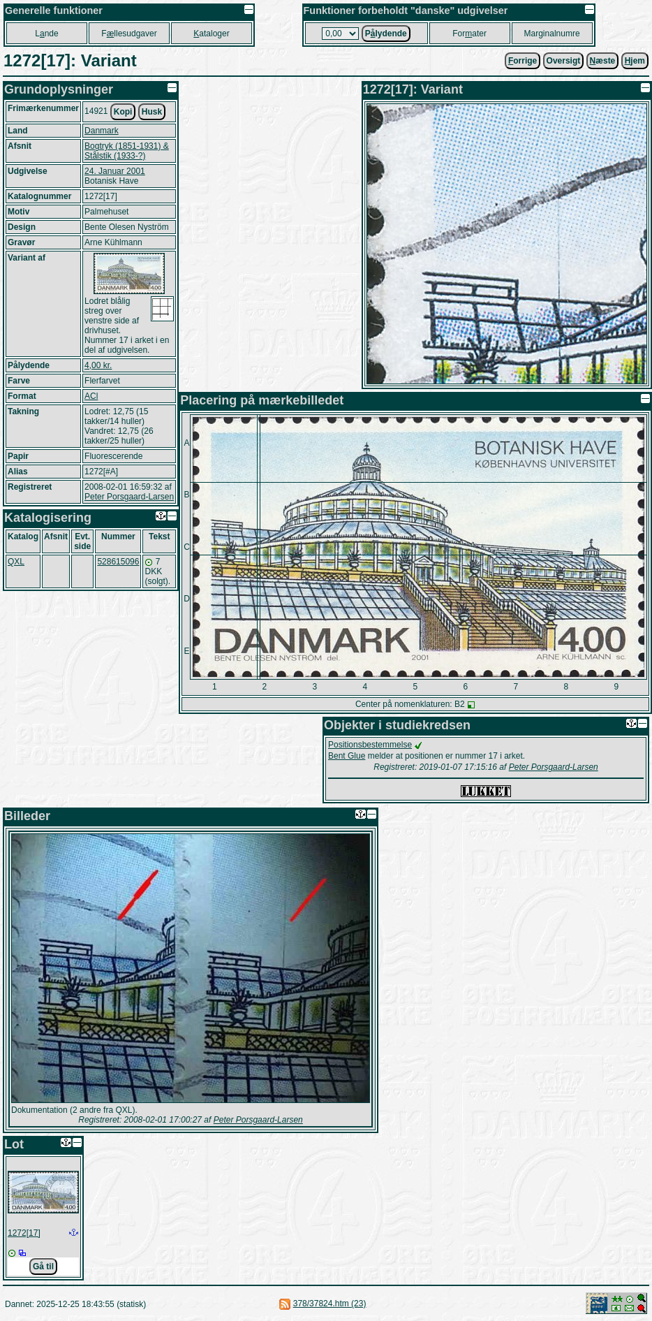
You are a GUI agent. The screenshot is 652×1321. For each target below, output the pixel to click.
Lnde (46, 33)
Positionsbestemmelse (370, 745)
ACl (91, 396)
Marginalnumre (552, 33)
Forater (469, 33)
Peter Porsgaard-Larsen (129, 497)
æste (603, 61)
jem (635, 61)
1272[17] (24, 1233)
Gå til (43, 1266)
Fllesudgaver (128, 33)
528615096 (118, 562)
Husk (152, 112)
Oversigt (564, 61)
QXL (16, 562)
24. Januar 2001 (114, 171)
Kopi (123, 112)
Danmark (101, 131)
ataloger (211, 33)
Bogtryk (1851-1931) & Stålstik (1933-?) (126, 151)
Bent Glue (346, 756)
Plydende (386, 33)
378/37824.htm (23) (329, 1303)
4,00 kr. (98, 365)
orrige (522, 61)
